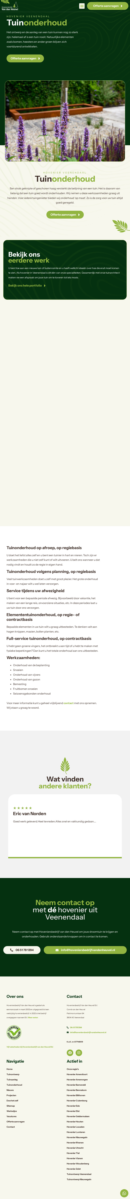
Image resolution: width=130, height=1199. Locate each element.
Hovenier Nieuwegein (77, 1137)
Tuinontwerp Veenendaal (79, 1174)
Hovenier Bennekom (77, 1090)
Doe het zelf (12, 1100)
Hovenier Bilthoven (76, 1095)
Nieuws (10, 1090)
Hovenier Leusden (75, 1127)
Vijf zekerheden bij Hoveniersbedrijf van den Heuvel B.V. (30, 1047)
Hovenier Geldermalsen (78, 1116)
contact (69, 703)
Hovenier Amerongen (77, 1079)
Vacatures (11, 1116)
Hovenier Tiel (73, 1153)
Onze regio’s (73, 1069)
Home (9, 1069)
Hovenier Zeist (74, 1169)
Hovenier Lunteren (76, 1132)
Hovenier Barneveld (76, 1085)
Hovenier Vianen (75, 1158)
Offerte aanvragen (16, 1121)
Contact (11, 1127)
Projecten (11, 1095)
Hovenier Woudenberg (78, 1163)
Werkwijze (12, 1111)
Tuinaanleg (12, 1079)
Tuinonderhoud (14, 1085)
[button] (82, 6)
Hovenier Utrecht (75, 1148)
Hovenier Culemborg (77, 1100)
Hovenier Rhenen (75, 1142)
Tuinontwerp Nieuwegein (79, 1179)
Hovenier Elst (73, 1111)
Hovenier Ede (73, 1106)
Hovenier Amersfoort (77, 1074)
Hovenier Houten (75, 1121)
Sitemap (11, 1106)
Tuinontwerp (13, 1074)
